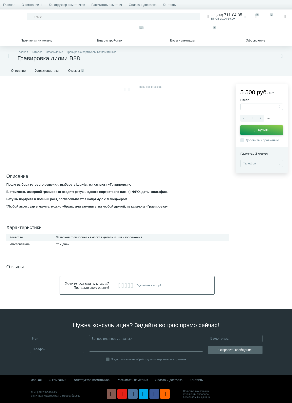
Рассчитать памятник (107, 5)
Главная (9, 5)
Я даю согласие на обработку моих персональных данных (148, 359)
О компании (32, 5)
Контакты (170, 5)
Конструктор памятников (67, 5)
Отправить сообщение (235, 350)
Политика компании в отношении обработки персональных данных (196, 394)
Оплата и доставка (143, 5)
